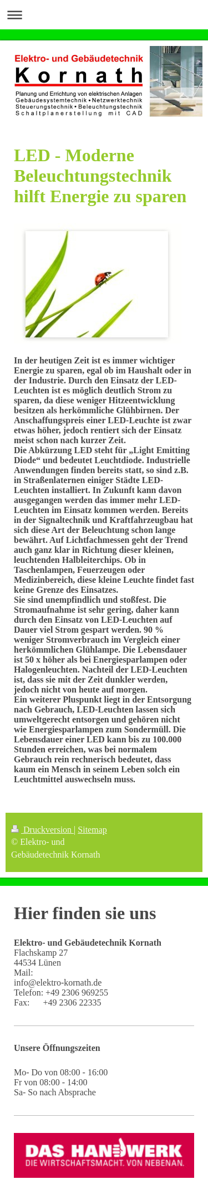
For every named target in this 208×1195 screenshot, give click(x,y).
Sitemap (92, 829)
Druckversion (42, 829)
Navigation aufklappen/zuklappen (104, 15)
